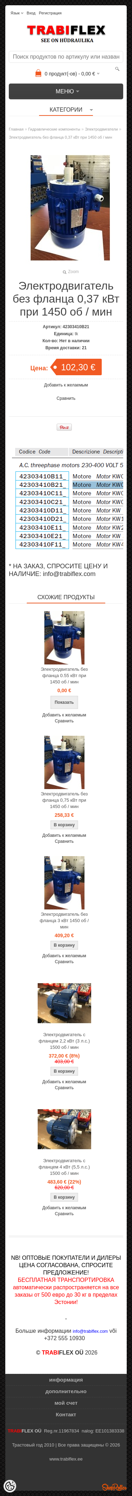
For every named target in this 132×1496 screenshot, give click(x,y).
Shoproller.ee (114, 1487)
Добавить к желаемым (66, 385)
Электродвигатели (101, 129)
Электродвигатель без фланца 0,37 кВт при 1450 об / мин (60, 137)
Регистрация (50, 13)
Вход (31, 13)
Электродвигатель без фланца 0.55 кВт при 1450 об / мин (64, 675)
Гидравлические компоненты (54, 129)
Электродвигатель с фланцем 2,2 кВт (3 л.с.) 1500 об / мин (64, 1041)
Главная (16, 129)
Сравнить (66, 398)
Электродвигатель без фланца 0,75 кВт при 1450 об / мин (64, 800)
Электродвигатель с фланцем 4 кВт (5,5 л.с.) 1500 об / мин (64, 1167)
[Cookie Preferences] (10, 1486)
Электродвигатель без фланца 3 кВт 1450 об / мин (64, 920)
